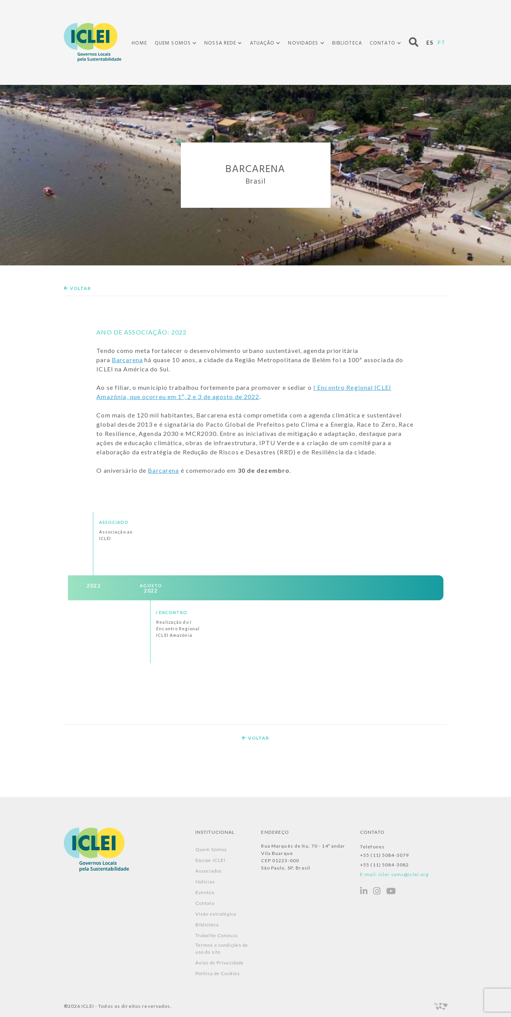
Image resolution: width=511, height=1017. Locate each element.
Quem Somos (173, 43)
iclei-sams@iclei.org (403, 874)
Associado (114, 522)
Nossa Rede (220, 43)
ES (430, 42)
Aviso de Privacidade (219, 963)
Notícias (205, 881)
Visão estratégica (215, 914)
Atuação (262, 43)
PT (441, 42)
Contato (382, 43)
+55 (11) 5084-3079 (384, 855)
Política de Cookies (217, 973)
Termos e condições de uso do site (221, 948)
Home (139, 43)
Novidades (303, 43)
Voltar (77, 288)
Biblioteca (347, 43)
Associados (208, 871)
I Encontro (171, 612)
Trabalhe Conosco (216, 935)
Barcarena (127, 359)
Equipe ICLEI (210, 860)
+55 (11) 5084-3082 (384, 865)
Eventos (205, 892)
